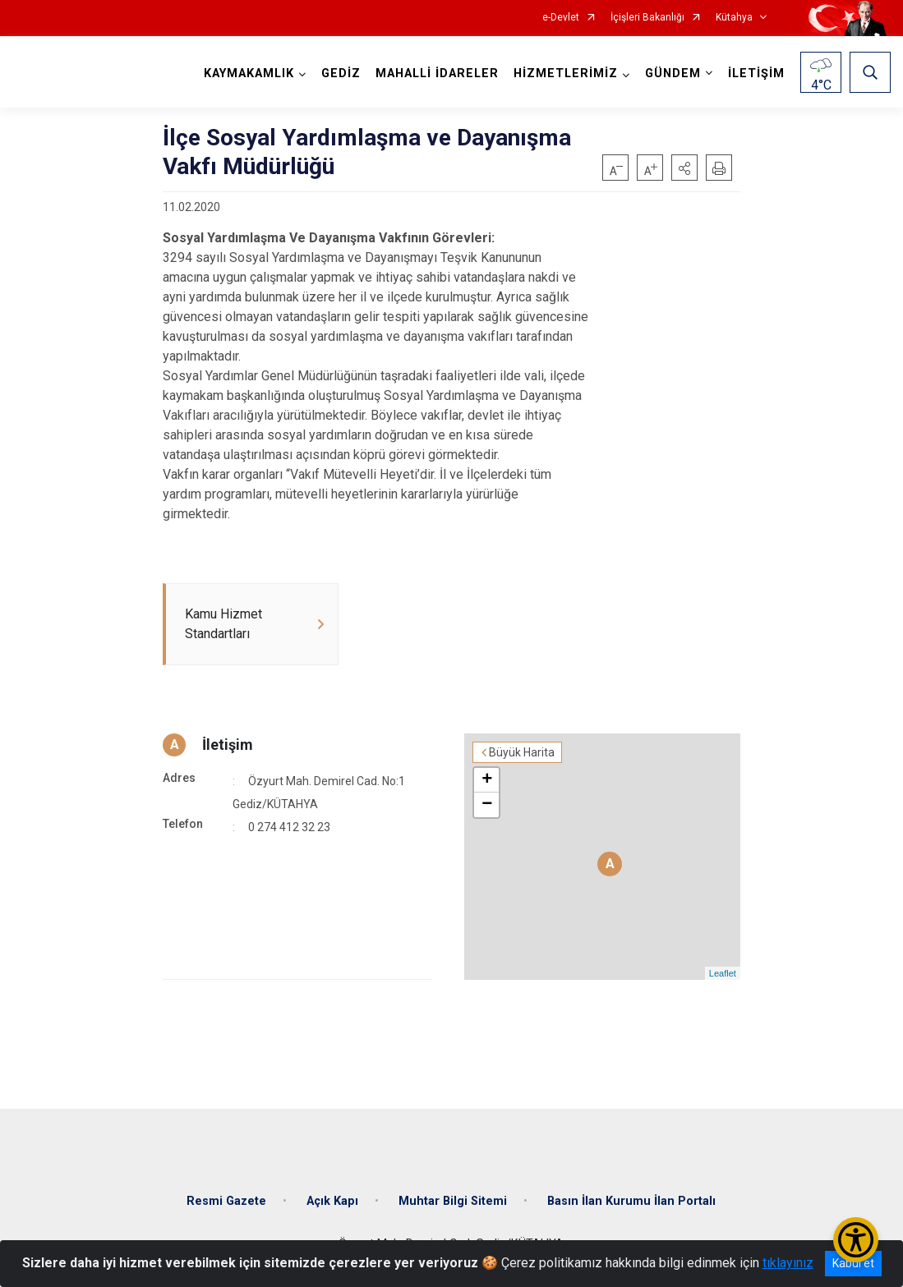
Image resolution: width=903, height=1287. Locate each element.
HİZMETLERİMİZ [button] (566, 73)
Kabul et (853, 1263)
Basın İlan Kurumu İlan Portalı (631, 1201)
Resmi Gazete (226, 1201)
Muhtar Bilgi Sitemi (453, 1201)
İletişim (227, 744)
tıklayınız (787, 1263)
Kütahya (734, 17)
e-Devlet (560, 17)
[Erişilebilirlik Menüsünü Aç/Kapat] (855, 1239)
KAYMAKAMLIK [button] (249, 73)
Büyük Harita (522, 752)
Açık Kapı (332, 1201)
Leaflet (722, 973)
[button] (684, 167)
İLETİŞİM (756, 73)
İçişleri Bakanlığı (647, 17)
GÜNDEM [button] (673, 73)
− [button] (486, 805)
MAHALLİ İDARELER (437, 73)
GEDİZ (341, 73)
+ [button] (486, 780)
